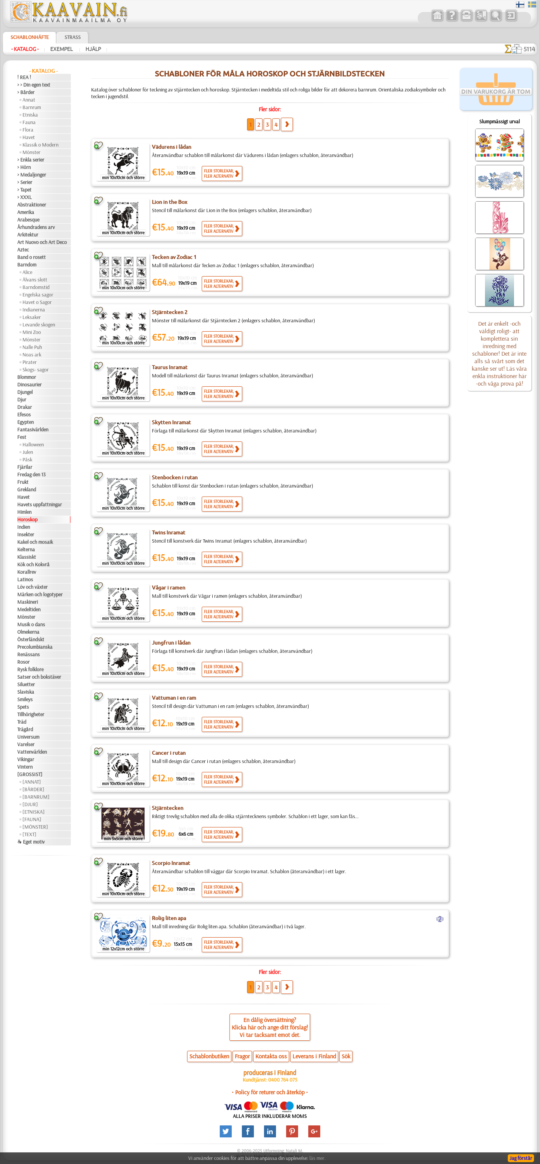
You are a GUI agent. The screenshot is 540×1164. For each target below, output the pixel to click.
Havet (28, 137)
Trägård (25, 729)
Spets (23, 706)
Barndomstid (36, 287)
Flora (27, 129)
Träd (21, 721)
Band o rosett (31, 257)
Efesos (24, 414)
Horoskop (27, 519)
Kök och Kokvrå (33, 564)
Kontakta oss (271, 1056)
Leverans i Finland (314, 1056)
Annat (28, 99)
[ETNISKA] (33, 811)
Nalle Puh (32, 347)
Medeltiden (28, 609)
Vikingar (25, 759)
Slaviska (25, 691)
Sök (346, 1056)
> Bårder (25, 92)
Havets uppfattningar (39, 504)
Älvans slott (34, 279)
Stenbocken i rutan (175, 477)
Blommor (26, 377)
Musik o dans (31, 624)
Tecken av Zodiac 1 (174, 257)
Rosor (23, 661)
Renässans (28, 654)
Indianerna (33, 309)
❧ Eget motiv (31, 841)
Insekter (25, 534)
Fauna (29, 122)
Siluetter (26, 684)
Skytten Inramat (171, 422)
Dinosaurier (29, 384)
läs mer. (317, 1158)
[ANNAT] (31, 781)
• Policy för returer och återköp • (270, 1092)
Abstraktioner (31, 204)
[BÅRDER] (33, 789)
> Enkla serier (30, 159)
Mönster (31, 152)
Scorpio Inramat (171, 863)
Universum (28, 736)
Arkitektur (27, 234)
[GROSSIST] (29, 774)
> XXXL (24, 197)
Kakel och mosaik (35, 542)
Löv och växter (32, 586)
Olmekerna (28, 631)
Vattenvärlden (32, 751)
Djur (21, 399)
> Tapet (24, 189)
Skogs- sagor (35, 369)
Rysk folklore (30, 669)
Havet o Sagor (37, 302)
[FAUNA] (31, 819)
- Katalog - (25, 49)
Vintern (25, 766)
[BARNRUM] (36, 796)
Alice (27, 272)
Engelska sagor (37, 294)
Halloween (33, 444)
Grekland (26, 489)
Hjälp (93, 49)
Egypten (25, 422)
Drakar (24, 407)
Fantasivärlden (32, 429)
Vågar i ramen (168, 588)
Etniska (30, 114)
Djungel (25, 392)
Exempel (62, 49)
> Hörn (24, 167)
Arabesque (28, 219)
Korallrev (26, 572)
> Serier (24, 182)
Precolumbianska (34, 646)
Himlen (24, 512)
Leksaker (31, 317)
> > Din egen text (33, 84)
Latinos (25, 579)
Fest (21, 437)
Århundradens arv (36, 227)
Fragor (242, 1056)
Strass (72, 37)
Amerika (25, 212)
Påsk (27, 459)
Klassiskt (26, 557)
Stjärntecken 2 (170, 312)
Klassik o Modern (40, 144)
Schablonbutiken (209, 1056)
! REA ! (24, 77)
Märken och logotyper (40, 594)
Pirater (29, 362)
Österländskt (30, 639)
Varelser (25, 744)
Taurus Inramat (170, 367)
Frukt (22, 482)
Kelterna (26, 549)
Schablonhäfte (29, 37)
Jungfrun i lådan (171, 643)
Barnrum (31, 107)
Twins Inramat (168, 533)
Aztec (23, 249)
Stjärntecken (167, 808)
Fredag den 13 (31, 474)
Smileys (25, 699)
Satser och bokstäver (39, 676)
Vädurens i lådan (171, 147)
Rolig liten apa (169, 918)
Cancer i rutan (169, 753)
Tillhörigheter (30, 714)
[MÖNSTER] (35, 826)
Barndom (26, 264)
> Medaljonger (31, 174)
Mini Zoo (31, 332)
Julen (27, 452)
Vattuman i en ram (174, 698)
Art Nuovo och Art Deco (42, 242)
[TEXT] (29, 834)
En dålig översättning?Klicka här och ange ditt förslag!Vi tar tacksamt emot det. (270, 1027)
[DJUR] (30, 804)
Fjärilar (24, 467)
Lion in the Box (169, 202)
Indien (23, 527)
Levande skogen (38, 324)
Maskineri (27, 601)
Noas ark (31, 354)
